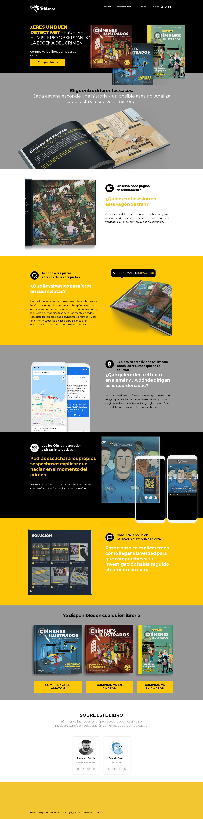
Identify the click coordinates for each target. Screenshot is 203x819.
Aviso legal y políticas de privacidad (77, 812)
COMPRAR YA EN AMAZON (58, 686)
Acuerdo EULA (100, 812)
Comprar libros (48, 62)
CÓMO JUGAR (106, 7)
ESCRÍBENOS (141, 7)
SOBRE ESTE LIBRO (124, 7)
